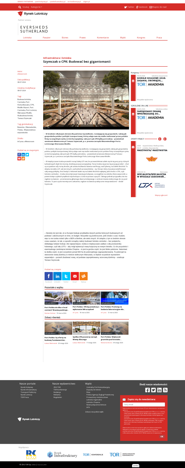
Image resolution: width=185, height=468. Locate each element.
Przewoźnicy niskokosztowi (97, 397)
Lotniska (27, 37)
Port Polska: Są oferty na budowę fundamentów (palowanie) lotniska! (55, 340)
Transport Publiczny (28, 392)
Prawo (83, 37)
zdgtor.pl (86, 2)
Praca (159, 37)
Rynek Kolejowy (27, 387)
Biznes (65, 37)
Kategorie (35, 7)
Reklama (57, 394)
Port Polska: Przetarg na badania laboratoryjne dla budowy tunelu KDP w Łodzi (113, 309)
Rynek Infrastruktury (29, 389)
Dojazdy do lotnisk (93, 389)
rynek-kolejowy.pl (41, 2)
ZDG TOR (57, 387)
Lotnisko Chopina (93, 402)
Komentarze (103, 37)
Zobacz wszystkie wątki (94, 412)
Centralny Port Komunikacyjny (98, 387)
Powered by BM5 (42, 465)
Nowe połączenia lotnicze (96, 405)
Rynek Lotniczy (26, 394)
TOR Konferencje (60, 389)
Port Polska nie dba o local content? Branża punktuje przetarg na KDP (56, 310)
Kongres (141, 37)
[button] (159, 143)
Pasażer (46, 37)
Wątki (123, 37)
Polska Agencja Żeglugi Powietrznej (100, 394)
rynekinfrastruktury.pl (57, 2)
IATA (88, 407)
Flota (88, 392)
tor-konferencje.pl (74, 2)
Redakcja (57, 392)
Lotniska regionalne (94, 400)
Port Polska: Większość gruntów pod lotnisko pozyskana (111, 339)
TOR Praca (25, 397)
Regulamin (58, 397)
